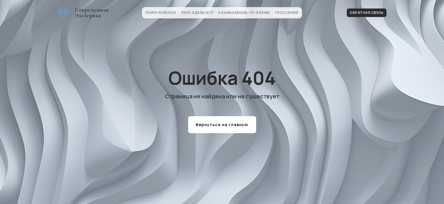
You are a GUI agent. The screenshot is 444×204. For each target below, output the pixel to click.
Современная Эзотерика (92, 13)
